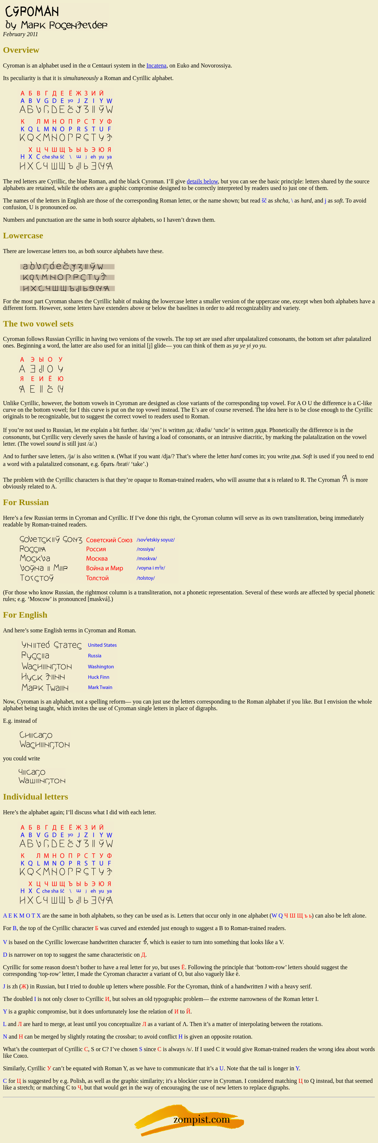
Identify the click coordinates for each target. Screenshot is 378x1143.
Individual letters (35, 796)
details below (202, 181)
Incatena (156, 65)
